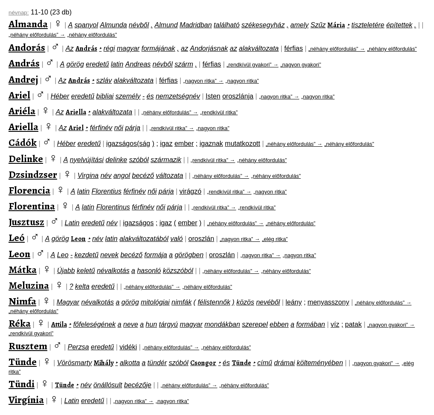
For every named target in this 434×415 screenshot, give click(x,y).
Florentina (32, 206)
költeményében (320, 362)
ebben (279, 324)
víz (334, 324)
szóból (139, 159)
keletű (86, 270)
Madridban (195, 25)
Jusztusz (26, 222)
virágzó (190, 191)
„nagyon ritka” (242, 81)
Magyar (68, 302)
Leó (17, 237)
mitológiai (155, 302)
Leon (78, 239)
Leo (63, 254)
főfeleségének (94, 324)
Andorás (27, 47)
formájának (158, 48)
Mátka (23, 269)
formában (310, 324)
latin (117, 64)
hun (151, 324)
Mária (336, 25)
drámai (284, 362)
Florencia (29, 190)
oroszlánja (237, 96)
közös (245, 302)
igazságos (138, 222)
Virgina (88, 175)
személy (128, 96)
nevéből (268, 302)
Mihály (103, 363)
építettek (399, 25)
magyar (128, 48)
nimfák (181, 302)
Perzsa (78, 347)
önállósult (107, 385)
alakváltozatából (143, 238)
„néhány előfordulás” (92, 35)
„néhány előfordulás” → (37, 35)
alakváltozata (258, 48)
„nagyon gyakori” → (391, 325)
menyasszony (328, 302)
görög (75, 64)
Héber (60, 96)
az (184, 48)
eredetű (97, 64)
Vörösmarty (74, 362)
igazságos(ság (128, 143)
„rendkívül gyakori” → (253, 64)
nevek (109, 254)
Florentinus (113, 207)
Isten (212, 96)
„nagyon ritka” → (203, 81)
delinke (116, 159)
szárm (183, 64)
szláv (104, 80)
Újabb (66, 270)
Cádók (23, 142)
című (265, 362)
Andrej (23, 79)
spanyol (86, 25)
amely (299, 25)
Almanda (28, 24)
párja (133, 127)
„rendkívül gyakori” (31, 333)
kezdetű (86, 254)
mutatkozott (242, 143)
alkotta (130, 362)
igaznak (211, 143)
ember (184, 143)
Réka (20, 323)
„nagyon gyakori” (301, 64)
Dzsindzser (33, 174)
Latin (72, 222)
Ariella (76, 112)
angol (121, 175)
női (118, 127)
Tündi (22, 384)
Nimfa (22, 301)
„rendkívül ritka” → (172, 128)
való (176, 238)
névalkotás (113, 270)
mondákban (222, 324)
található (227, 25)
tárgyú (168, 324)
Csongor (203, 363)
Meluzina (29, 285)
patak (353, 324)
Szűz (318, 25)
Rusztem (28, 346)
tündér (157, 362)
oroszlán (201, 238)
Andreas (138, 64)
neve (130, 324)
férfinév (101, 127)
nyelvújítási (87, 159)
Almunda (113, 25)
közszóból (178, 270)
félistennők (214, 302)
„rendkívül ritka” (218, 112)
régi (109, 48)
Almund (166, 25)
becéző (143, 175)
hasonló (149, 270)
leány (294, 302)
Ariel (19, 95)
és (150, 96)
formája (156, 254)
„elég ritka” (274, 239)
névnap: (19, 12)
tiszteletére (367, 25)
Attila (59, 324)
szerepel (255, 324)
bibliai (104, 96)
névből (139, 25)
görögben (189, 254)
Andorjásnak (209, 48)
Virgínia (26, 399)
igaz (166, 143)
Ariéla (22, 111)
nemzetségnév (178, 96)
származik (165, 159)
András (86, 48)
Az (70, 48)
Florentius (107, 191)
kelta (82, 286)
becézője (137, 385)
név (106, 175)
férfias (293, 48)
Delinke (26, 158)
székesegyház (262, 25)
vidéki (128, 347)
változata (169, 175)
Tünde (23, 362)
